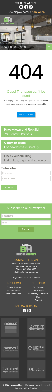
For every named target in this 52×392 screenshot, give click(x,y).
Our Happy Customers (38, 294)
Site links (38, 283)
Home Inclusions (13, 294)
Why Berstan (38, 287)
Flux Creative (31, 388)
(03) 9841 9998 (29, 269)
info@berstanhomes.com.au (26, 272)
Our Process (38, 290)
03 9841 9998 (28, 3)
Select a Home (13, 290)
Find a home (14, 283)
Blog (38, 297)
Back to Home (26, 115)
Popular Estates (14, 287)
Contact (38, 300)
